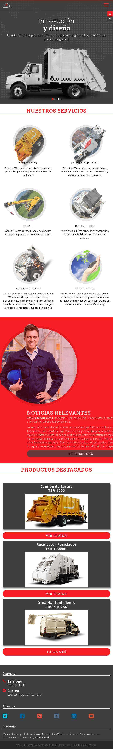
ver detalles (56, 535)
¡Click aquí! (43, 737)
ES (110, 13)
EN (110, 19)
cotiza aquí (56, 652)
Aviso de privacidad (27, 745)
